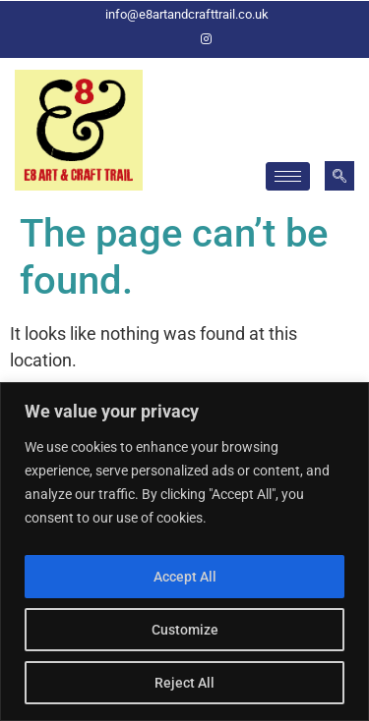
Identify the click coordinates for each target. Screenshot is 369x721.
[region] (184, 551)
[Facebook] (173, 39)
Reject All (184, 683)
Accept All (185, 576)
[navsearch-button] (339, 176)
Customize (185, 630)
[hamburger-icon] (288, 176)
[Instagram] (206, 39)
